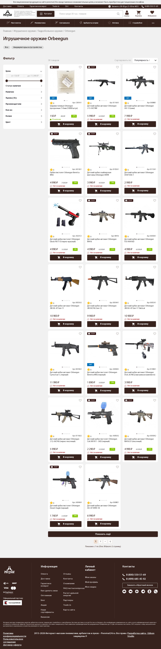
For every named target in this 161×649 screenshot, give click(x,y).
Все (6, 47)
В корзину (66, 124)
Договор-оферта (12, 645)
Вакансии (45, 617)
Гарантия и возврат (38, 6)
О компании (68, 584)
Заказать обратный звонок (140, 585)
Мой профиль (91, 582)
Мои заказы (90, 577)
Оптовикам (46, 596)
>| (110, 541)
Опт (67, 6)
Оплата (20, 6)
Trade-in (55, 6)
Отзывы (67, 574)
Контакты (78, 6)
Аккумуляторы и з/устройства (27, 47)
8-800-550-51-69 (151, 6)
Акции (44, 605)
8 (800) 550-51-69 (136, 575)
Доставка (7, 6)
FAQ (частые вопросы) (74, 588)
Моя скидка (90, 587)
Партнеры (68, 600)
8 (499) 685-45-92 (136, 579)
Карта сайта (69, 610)
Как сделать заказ (49, 591)
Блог (43, 600)
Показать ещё (103, 534)
